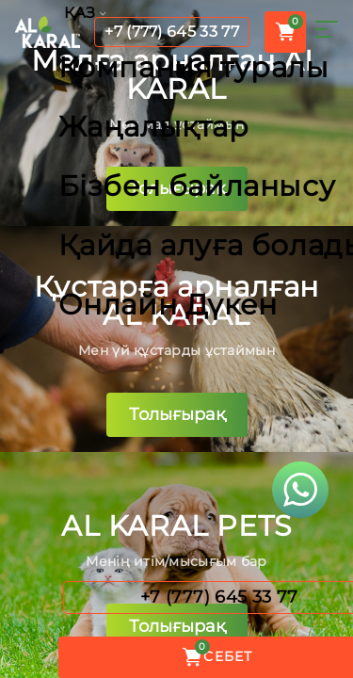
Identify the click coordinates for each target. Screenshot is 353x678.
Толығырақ (177, 188)
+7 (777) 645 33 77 (171, 31)
